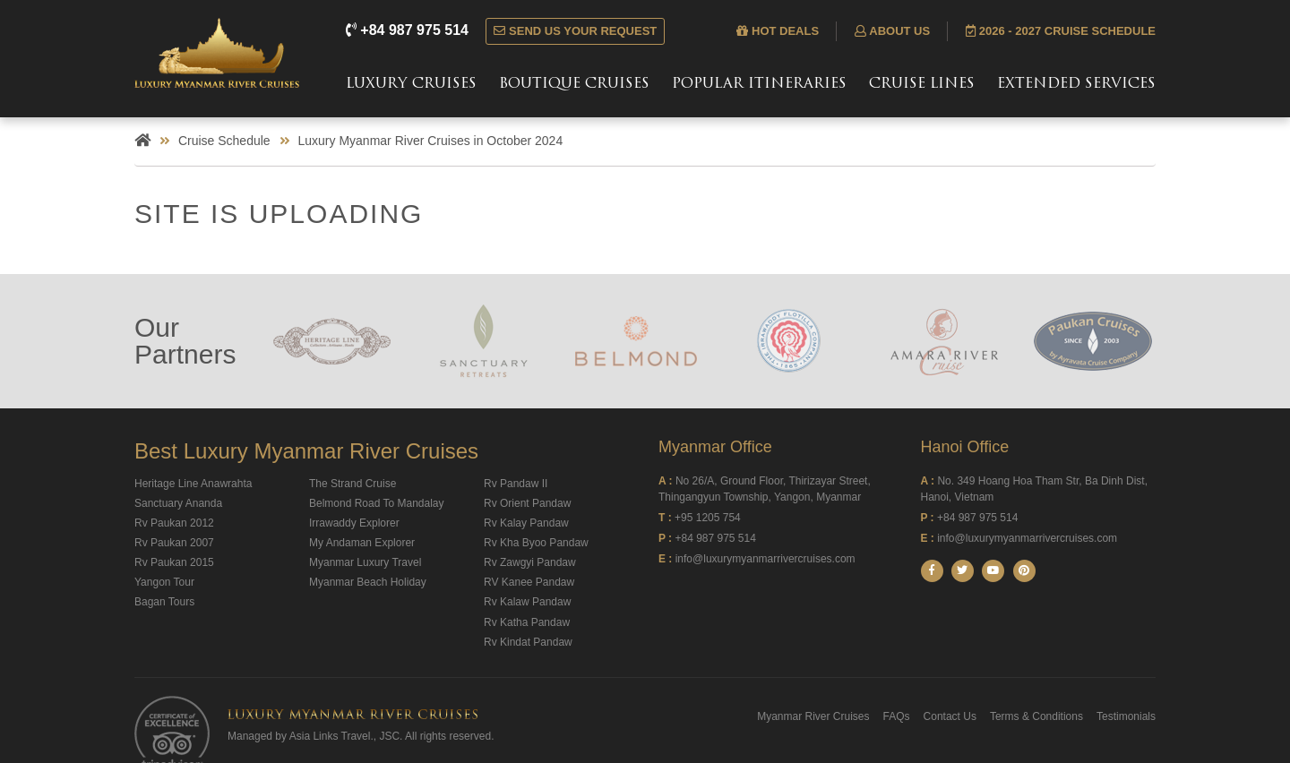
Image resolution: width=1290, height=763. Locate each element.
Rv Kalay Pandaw (526, 523)
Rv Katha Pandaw (527, 622)
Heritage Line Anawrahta (193, 483)
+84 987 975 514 (409, 30)
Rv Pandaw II (515, 483)
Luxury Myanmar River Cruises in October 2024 (430, 140)
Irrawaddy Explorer (354, 523)
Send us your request (575, 31)
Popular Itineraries (759, 84)
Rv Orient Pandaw (527, 503)
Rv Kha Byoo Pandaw (536, 542)
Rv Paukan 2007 (174, 542)
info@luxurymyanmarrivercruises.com (765, 559)
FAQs (896, 716)
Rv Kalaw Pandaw (527, 602)
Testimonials (1126, 716)
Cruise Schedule (224, 140)
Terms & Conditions (1036, 716)
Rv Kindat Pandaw (528, 642)
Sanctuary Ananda (178, 503)
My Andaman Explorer (362, 542)
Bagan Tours (164, 602)
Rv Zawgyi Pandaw (530, 562)
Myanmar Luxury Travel (365, 562)
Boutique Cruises (574, 84)
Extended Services (1076, 84)
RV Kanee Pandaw (529, 582)
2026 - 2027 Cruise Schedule (1061, 31)
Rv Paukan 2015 (174, 562)
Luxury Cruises (411, 84)
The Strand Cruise (352, 483)
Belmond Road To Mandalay (376, 503)
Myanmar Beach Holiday (367, 582)
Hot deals (777, 31)
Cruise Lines (922, 84)
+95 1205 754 (708, 517)
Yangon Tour (164, 582)
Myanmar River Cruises (813, 716)
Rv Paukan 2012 (174, 523)
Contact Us (950, 716)
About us (892, 31)
